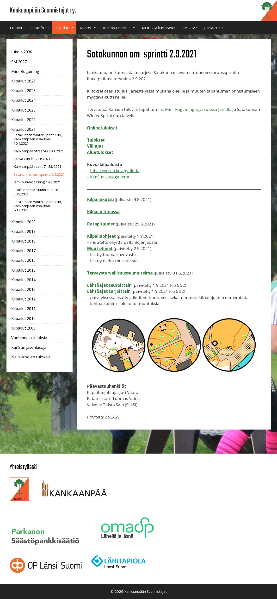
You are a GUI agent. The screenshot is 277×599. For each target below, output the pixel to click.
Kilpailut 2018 (23, 241)
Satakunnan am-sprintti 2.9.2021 (39, 174)
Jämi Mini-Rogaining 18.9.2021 (37, 182)
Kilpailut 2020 (23, 222)
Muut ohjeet (100, 248)
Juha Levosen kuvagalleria (115, 170)
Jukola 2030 (213, 27)
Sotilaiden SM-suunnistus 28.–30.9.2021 (37, 191)
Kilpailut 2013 (23, 289)
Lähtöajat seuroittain (109, 285)
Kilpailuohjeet (101, 236)
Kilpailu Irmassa (103, 211)
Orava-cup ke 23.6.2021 (32, 158)
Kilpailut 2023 (23, 110)
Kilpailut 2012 (23, 299)
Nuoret (90, 27)
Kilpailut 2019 (23, 231)
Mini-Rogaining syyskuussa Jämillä (198, 109)
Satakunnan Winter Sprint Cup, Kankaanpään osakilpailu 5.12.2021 (38, 206)
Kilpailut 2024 (23, 100)
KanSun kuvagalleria (109, 177)
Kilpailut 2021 (23, 129)
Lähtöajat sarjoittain (109, 291)
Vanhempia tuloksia (29, 337)
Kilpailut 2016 (23, 260)
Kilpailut (65, 27)
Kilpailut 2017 (23, 250)
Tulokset (96, 140)
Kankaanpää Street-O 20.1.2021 (39, 151)
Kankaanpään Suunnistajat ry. (43, 10)
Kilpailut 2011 (23, 308)
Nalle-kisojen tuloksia (30, 357)
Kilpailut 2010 (23, 318)
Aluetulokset (100, 152)
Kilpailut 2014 (23, 279)
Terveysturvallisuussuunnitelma (120, 273)
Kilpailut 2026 (23, 81)
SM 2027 (189, 27)
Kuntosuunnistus (121, 27)
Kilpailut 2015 (23, 270)
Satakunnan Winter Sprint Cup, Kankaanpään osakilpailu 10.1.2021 (38, 139)
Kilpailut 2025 (23, 90)
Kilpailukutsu (100, 199)
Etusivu (16, 27)
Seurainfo (40, 27)
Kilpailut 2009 (23, 328)
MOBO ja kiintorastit (159, 27)
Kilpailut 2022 (23, 119)
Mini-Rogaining (25, 71)
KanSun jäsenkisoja (28, 347)
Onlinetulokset (102, 128)
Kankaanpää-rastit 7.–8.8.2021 (37, 166)
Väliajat (95, 146)
